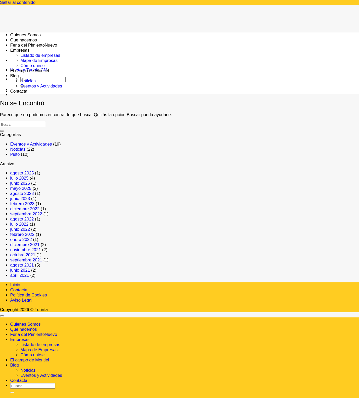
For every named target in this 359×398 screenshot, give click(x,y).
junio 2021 (20, 270)
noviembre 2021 (25, 249)
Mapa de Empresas (39, 60)
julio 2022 (19, 224)
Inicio (15, 284)
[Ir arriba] (2, 316)
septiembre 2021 (26, 260)
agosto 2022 (22, 219)
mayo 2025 (20, 188)
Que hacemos (23, 329)
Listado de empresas (40, 55)
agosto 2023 (22, 193)
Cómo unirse (32, 65)
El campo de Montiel (29, 70)
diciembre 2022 (25, 208)
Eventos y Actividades (41, 86)
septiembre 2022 (26, 214)
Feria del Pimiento (27, 334)
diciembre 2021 (25, 244)
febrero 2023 (22, 203)
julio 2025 (19, 178)
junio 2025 (20, 183)
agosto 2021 (22, 265)
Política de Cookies (28, 295)
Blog (14, 75)
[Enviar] (2, 131)
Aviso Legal (21, 300)
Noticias (28, 81)
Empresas (20, 339)
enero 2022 (21, 239)
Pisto (15, 154)
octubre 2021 (22, 254)
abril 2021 (19, 275)
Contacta (18, 91)
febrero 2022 (22, 234)
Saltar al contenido (17, 2)
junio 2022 (20, 229)
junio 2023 (20, 198)
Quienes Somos (25, 324)
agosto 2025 (22, 173)
